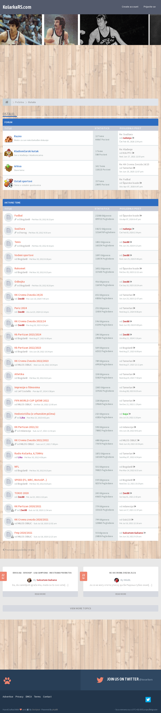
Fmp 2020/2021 (23, 532)
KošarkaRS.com (17, 7)
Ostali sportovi (23, 181)
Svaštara (19, 228)
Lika (22, 417)
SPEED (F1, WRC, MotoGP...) (30, 480)
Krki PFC (127, 152)
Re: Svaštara (126, 134)
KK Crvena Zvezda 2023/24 (30, 321)
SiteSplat (36, 709)
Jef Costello (24, 391)
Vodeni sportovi (23, 255)
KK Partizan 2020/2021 (27, 506)
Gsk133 (127, 519)
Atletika (19, 374)
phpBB (55, 709)
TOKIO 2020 (21, 493)
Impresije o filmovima (27, 387)
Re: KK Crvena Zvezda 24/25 (134, 164)
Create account (130, 6)
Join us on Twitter (130, 679)
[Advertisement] (80, 74)
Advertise (8, 696)
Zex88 (126, 242)
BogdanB (25, 219)
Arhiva (17, 166)
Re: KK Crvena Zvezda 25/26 (122, 573)
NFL (16, 466)
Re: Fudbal (124, 179)
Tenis (17, 242)
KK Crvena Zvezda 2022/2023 (31, 361)
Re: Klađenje (126, 149)
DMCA (29, 696)
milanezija (25, 430)
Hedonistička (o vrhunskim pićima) (34, 413)
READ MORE (40, 594)
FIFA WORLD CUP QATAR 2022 (31, 400)
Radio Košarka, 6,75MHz (28, 453)
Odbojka (19, 281)
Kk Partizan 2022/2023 (27, 347)
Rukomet (19, 268)
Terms (37, 696)
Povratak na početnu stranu (18, 549)
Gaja (125, 413)
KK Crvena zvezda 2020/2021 (31, 519)
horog (23, 232)
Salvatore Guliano (133, 532)
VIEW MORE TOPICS (80, 608)
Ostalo (8, 114)
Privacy (19, 696)
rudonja (127, 137)
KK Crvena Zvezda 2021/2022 (31, 440)
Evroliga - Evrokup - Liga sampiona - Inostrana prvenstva (42, 573)
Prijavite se (150, 6)
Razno (18, 136)
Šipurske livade (131, 183)
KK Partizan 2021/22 (26, 427)
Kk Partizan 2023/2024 (27, 334)
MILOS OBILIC (25, 364)
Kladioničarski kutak (26, 151)
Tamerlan (127, 167)
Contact (47, 696)
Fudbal (18, 215)
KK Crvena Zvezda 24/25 (28, 294)
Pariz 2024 (20, 308)
